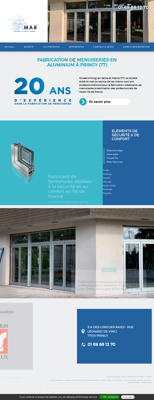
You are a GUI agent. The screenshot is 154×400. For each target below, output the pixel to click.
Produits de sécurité (78, 380)
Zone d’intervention (136, 47)
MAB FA (140, 380)
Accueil (9, 47)
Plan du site (147, 380)
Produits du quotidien (92, 380)
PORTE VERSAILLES (143, 391)
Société (29, 47)
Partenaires (68, 380)
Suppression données (134, 382)
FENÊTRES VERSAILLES (127, 391)
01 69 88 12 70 (133, 7)
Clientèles (103, 380)
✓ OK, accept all (109, 397)
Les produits (51, 47)
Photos (109, 380)
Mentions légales (147, 382)
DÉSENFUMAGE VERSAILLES (109, 391)
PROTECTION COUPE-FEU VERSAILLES (59, 391)
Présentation (59, 380)
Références (76, 47)
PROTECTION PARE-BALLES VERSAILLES (86, 391)
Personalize (128, 397)
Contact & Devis (103, 47)
